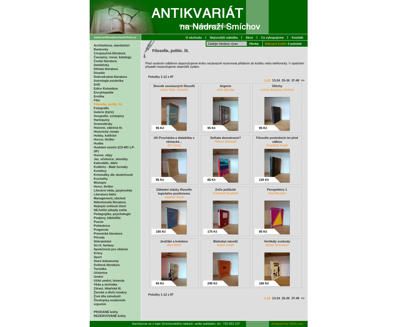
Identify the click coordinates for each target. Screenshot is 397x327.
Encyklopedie (104, 92)
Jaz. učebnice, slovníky (111, 159)
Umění (98, 276)
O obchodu (193, 37)
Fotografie (101, 108)
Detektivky (101, 65)
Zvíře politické (225, 189)
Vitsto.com (296, 323)
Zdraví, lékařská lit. (108, 288)
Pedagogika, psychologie (112, 214)
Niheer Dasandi (225, 141)
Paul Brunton (277, 193)
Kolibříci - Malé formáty (111, 167)
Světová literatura (107, 265)
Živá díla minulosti (107, 296)
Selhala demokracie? (225, 137)
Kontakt (297, 37)
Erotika (99, 96)
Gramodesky (103, 123)
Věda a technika (105, 284)
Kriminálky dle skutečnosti (113, 174)
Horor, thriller (103, 186)
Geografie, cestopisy (109, 116)
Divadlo (99, 72)
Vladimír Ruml (174, 197)
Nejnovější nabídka (224, 37)
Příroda (99, 237)
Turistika (100, 268)
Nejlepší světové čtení (110, 206)
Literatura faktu (105, 194)
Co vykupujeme (272, 37)
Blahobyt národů (225, 241)
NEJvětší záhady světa (110, 210)
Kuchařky (101, 178)
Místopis (100, 182)
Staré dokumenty (106, 261)
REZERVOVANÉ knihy (110, 315)
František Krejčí (277, 145)
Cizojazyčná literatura (110, 53)
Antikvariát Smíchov (213, 26)
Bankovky (101, 49)
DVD (97, 84)
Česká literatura (105, 61)
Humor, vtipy (103, 155)
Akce (249, 37)
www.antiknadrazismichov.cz (115, 37)
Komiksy (100, 170)
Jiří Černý (173, 145)
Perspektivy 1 (277, 189)
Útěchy (277, 86)
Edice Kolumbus (106, 88)
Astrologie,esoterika (109, 80)
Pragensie (101, 229)
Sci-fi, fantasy (104, 245)
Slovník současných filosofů (174, 86)
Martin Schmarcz (277, 245)
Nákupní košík (275, 43)
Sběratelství (102, 241)
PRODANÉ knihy (106, 312)
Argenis (225, 86)
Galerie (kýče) (104, 112)
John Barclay (226, 89)
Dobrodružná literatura (110, 76)
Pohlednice (102, 225)
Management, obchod (110, 198)
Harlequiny (102, 120)
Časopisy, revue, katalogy (112, 57)
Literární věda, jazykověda (113, 190)
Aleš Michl (174, 245)
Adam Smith (225, 245)
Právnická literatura (108, 233)
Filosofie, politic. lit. (108, 104)
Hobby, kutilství (105, 135)
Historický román (106, 131)
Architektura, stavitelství (112, 45)
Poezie (99, 221)
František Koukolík (225, 193)
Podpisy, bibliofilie (107, 217)
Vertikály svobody (277, 241)
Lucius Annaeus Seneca (277, 89)
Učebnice (101, 272)
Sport (98, 257)
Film (97, 100)
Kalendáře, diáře (106, 163)
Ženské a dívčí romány (110, 292)
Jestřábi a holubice (174, 241)
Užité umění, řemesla (109, 280)
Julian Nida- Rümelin (174, 89)
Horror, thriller (104, 139)
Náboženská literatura (110, 202)
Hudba (98, 143)
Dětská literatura (106, 69)
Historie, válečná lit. (108, 127)
